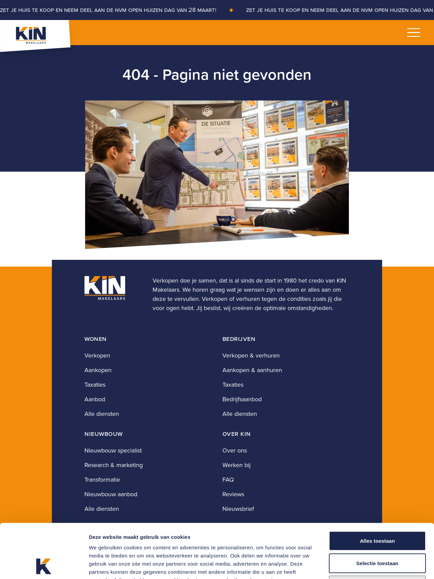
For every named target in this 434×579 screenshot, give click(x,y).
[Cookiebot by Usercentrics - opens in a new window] (44, 566)
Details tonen (366, 565)
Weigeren (377, 534)
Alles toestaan (377, 490)
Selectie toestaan (377, 512)
